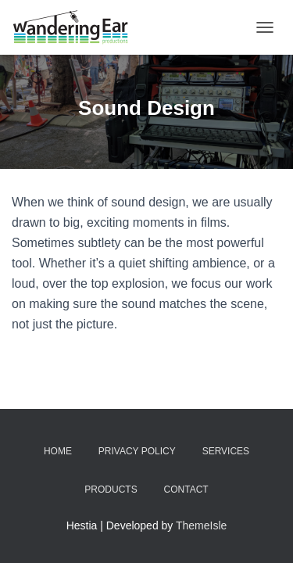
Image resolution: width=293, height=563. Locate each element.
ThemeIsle (201, 525)
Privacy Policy (137, 451)
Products (110, 489)
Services (225, 451)
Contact (186, 489)
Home (58, 451)
